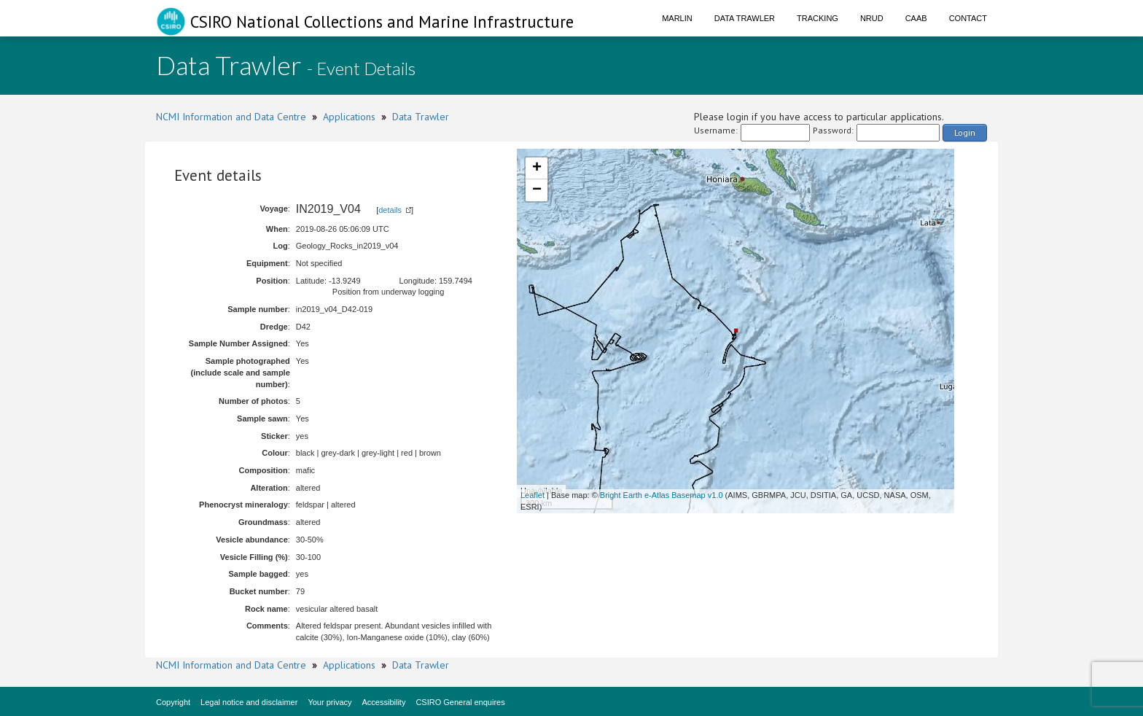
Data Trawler (744, 18)
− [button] (537, 190)
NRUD (871, 18)
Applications (349, 116)
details (390, 210)
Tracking (817, 18)
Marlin (677, 18)
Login (964, 132)
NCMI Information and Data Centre (231, 116)
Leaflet (532, 495)
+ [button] (537, 168)
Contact (968, 18)
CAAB (916, 18)
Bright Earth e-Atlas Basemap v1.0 (661, 495)
